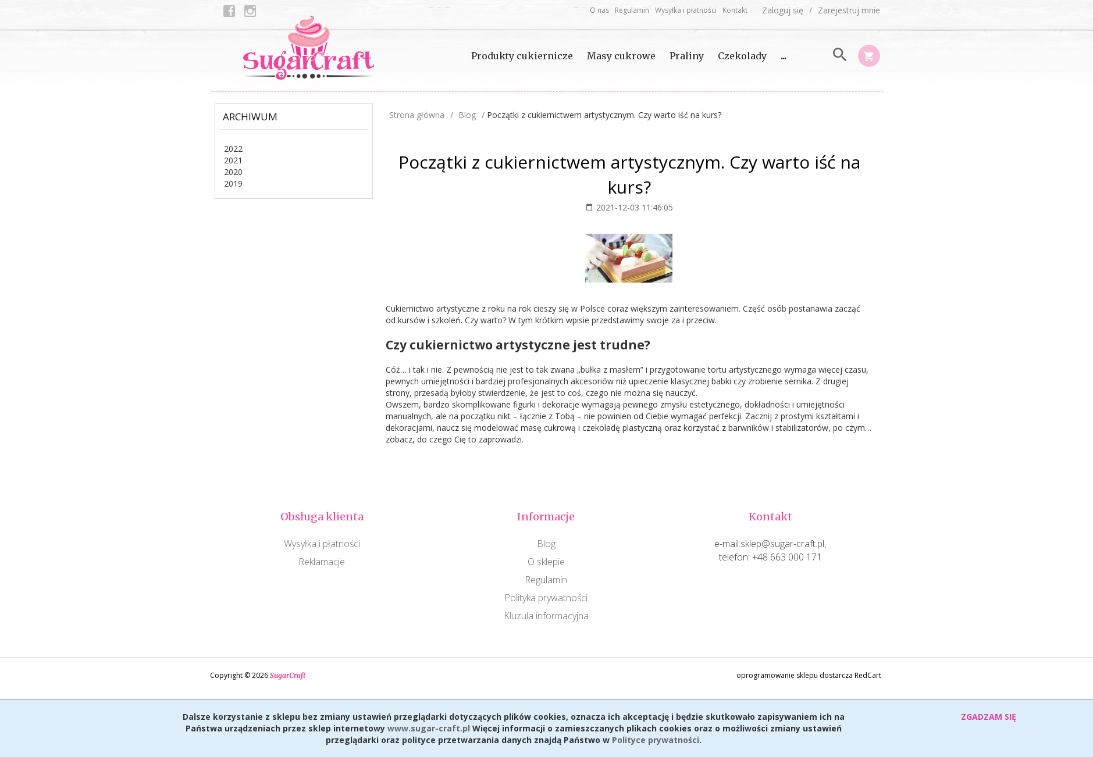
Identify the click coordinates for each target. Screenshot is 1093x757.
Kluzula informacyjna (546, 615)
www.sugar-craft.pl (428, 728)
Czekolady (742, 56)
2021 (233, 160)
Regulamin (632, 10)
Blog (546, 543)
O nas (599, 10)
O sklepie (546, 561)
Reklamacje (321, 561)
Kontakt (734, 10)
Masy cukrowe (621, 56)
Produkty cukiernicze (522, 56)
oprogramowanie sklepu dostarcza (794, 675)
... (783, 56)
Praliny (687, 56)
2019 (233, 183)
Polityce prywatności (655, 739)
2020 (233, 171)
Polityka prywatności (546, 597)
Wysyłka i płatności (686, 10)
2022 (233, 148)
